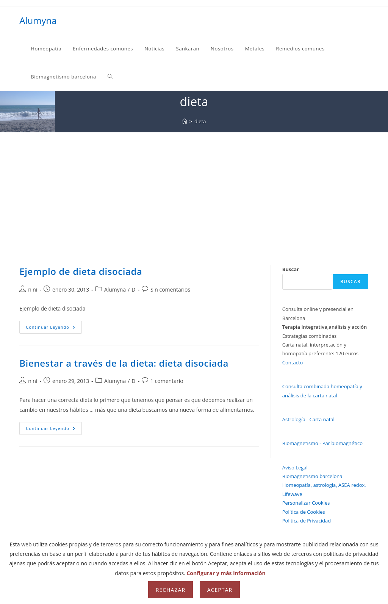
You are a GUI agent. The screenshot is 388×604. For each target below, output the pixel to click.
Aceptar (219, 589)
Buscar (290, 269)
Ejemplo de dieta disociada (80, 271)
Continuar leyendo (54, 328)
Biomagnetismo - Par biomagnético (322, 443)
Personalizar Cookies (306, 502)
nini (32, 289)
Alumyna (37, 20)
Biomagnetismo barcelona (312, 476)
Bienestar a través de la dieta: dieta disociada (123, 363)
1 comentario (166, 380)
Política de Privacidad (306, 520)
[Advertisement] (194, 189)
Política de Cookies (303, 511)
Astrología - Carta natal (308, 419)
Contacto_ (293, 362)
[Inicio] (184, 121)
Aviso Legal (295, 467)
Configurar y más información (225, 573)
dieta (200, 121)
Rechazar (170, 589)
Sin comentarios (170, 289)
